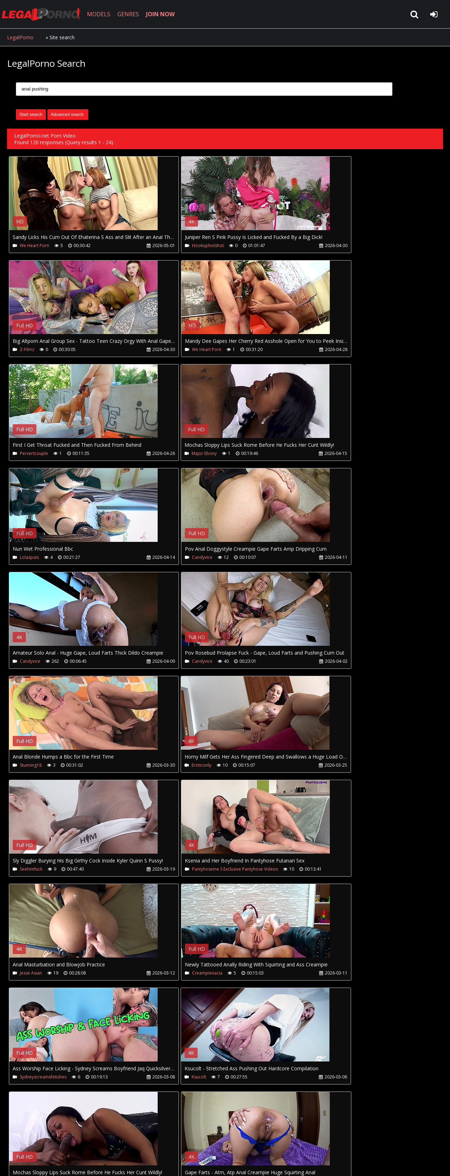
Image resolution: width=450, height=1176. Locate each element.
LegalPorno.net (46, 14)
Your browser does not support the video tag (83, 198)
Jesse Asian (320, 663)
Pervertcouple (178, 350)
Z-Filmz (316, 245)
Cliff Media (319, 975)
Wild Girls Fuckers (37, 975)
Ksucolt (316, 767)
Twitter (167, 1142)
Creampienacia (35, 767)
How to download (123, 1142)
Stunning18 (175, 558)
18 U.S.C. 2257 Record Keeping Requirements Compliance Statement (231, 1163)
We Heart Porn (34, 245)
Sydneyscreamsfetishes (187, 767)
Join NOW (19, 1142)
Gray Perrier (176, 975)
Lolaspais (29, 454)
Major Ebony (321, 350)
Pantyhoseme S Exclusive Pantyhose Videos (207, 663)
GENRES (133, 14)
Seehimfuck (31, 663)
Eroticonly (318, 558)
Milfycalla (318, 871)
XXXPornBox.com (207, 1142)
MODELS (103, 14)
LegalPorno (20, 37)
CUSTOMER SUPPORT (64, 1142)
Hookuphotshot (180, 245)
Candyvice (174, 454)
